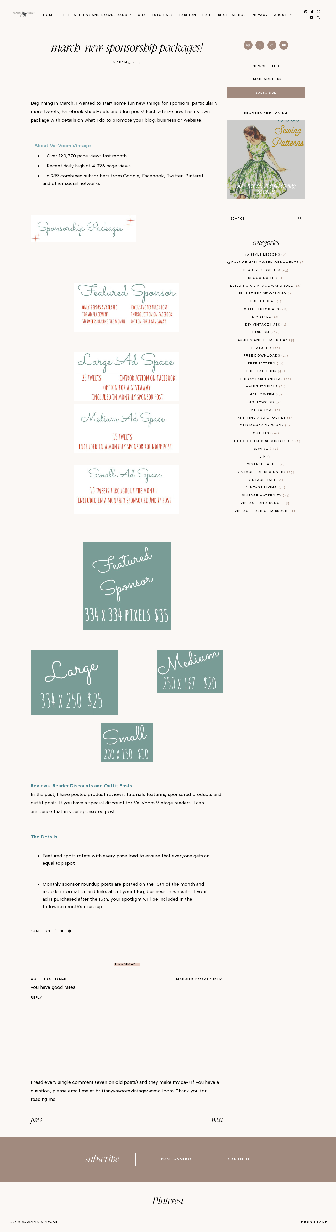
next (217, 1120)
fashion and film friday (266, 340)
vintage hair (266, 480)
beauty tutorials (266, 270)
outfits (266, 433)
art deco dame (49, 979)
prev (36, 1120)
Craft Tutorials (154, 15)
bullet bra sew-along (266, 293)
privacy (262, 15)
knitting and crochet (266, 417)
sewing (266, 448)
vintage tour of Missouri (266, 511)
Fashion (187, 15)
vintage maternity (266, 495)
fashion (266, 332)
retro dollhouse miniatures (266, 441)
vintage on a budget (266, 503)
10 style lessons (266, 254)
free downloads (266, 355)
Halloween (266, 394)
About (284, 15)
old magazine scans (266, 425)
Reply (36, 997)
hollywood (266, 402)
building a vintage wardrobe (266, 286)
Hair (207, 15)
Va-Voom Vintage (40, 1222)
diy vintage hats (266, 324)
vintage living (266, 487)
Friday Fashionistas (265, 379)
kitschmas (265, 410)
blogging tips (266, 278)
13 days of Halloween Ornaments (266, 262)
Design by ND (314, 1222)
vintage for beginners (266, 472)
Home (46, 15)
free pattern (266, 363)
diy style (266, 316)
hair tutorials (266, 386)
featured (265, 348)
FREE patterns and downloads (92, 15)
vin (266, 456)
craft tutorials (266, 309)
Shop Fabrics (233, 15)
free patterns (265, 371)
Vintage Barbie (266, 464)
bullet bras (266, 301)
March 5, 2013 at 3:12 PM (199, 979)
